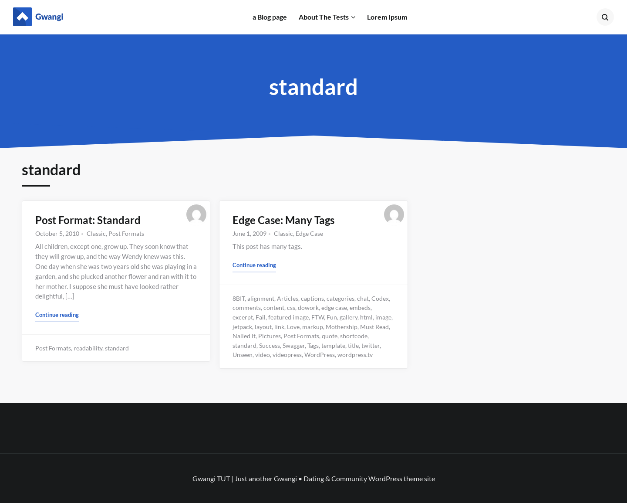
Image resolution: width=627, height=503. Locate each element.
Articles (287, 298)
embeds (360, 307)
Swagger (294, 345)
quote (329, 336)
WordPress (319, 354)
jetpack (242, 326)
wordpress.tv (355, 354)
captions (312, 298)
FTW (317, 317)
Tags (313, 345)
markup (312, 326)
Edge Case (309, 233)
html (366, 317)
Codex (380, 298)
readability (88, 348)
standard (117, 348)
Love (293, 326)
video (262, 354)
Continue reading (57, 314)
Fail (261, 317)
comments (247, 307)
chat (363, 298)
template (333, 345)
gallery (348, 317)
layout (263, 326)
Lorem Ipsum (387, 17)
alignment (260, 298)
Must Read (374, 326)
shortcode (353, 336)
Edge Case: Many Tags (283, 220)
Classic (96, 233)
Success (269, 345)
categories (340, 298)
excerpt (243, 317)
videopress (287, 354)
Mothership (341, 326)
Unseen (243, 354)
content (273, 307)
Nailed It (244, 336)
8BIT (239, 298)
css (291, 307)
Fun (332, 317)
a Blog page (270, 17)
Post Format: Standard (88, 220)
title (353, 345)
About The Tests (324, 17)
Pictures (269, 336)
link (279, 326)
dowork (308, 307)
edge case (334, 307)
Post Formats (126, 233)
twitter (370, 345)
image (383, 317)
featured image (288, 317)
